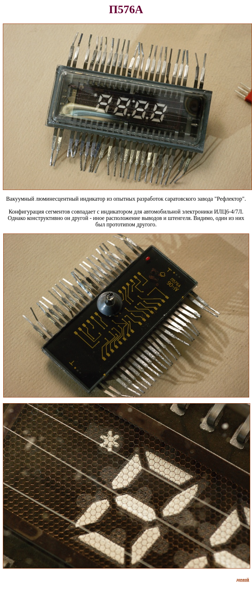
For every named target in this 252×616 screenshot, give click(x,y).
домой (242, 579)
